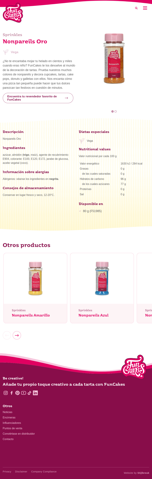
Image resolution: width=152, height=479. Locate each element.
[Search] (136, 8)
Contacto (8, 439)
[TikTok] (29, 393)
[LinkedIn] (35, 393)
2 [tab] (115, 111)
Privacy (7, 471)
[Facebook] (12, 393)
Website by (136, 473)
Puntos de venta (12, 428)
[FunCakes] (13, 13)
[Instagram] (6, 393)
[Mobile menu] (145, 8)
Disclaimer (21, 471)
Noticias (7, 412)
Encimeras (9, 417)
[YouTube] (23, 393)
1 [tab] (113, 111)
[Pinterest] (17, 393)
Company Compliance (44, 471)
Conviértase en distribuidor (19, 433)
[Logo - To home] (134, 368)
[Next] (16, 336)
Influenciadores (12, 422)
